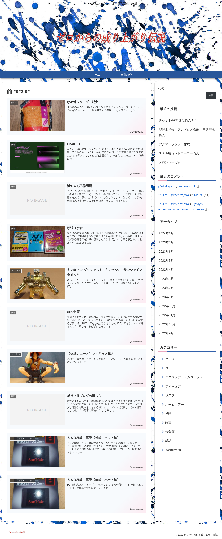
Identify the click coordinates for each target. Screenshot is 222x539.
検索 (161, 88)
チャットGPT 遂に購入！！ (178, 120)
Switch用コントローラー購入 (179, 153)
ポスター (171, 395)
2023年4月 (166, 269)
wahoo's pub (187, 186)
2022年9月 (166, 333)
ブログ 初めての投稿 (173, 195)
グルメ (170, 359)
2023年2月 (166, 288)
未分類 (170, 431)
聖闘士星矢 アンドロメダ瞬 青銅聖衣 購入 (187, 132)
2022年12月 (167, 306)
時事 (168, 422)
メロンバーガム (170, 162)
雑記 (168, 441)
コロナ (170, 368)
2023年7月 (166, 242)
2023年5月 (166, 260)
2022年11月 (167, 315)
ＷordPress (173, 450)
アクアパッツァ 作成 (174, 144)
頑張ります (166, 186)
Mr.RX (198, 195)
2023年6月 (166, 251)
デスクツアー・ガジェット (184, 377)
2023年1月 (166, 297)
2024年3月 (166, 233)
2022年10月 (167, 324)
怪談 (168, 413)
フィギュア (173, 386)
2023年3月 (166, 279)
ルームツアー (174, 404)
